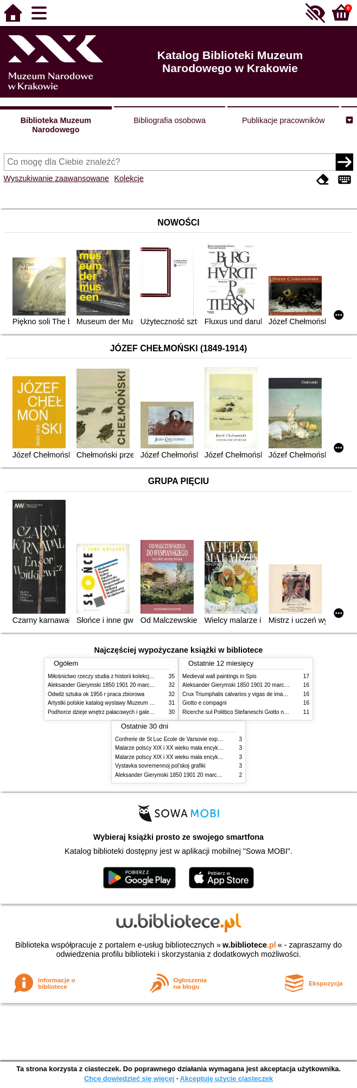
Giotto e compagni (204, 703)
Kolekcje (128, 178)
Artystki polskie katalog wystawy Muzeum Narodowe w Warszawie (128, 703)
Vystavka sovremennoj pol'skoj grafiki (160, 766)
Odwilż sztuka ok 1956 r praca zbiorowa (96, 694)
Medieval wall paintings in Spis (219, 676)
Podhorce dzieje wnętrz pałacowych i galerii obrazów (112, 712)
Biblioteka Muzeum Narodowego (56, 125)
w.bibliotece (249, 945)
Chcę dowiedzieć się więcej (129, 1078)
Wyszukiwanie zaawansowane (56, 178)
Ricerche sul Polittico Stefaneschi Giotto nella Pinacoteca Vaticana (262, 712)
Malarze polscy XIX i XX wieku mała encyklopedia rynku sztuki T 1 (195, 748)
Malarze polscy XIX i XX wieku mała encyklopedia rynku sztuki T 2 (195, 757)
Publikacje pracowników (283, 120)
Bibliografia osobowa (169, 120)
